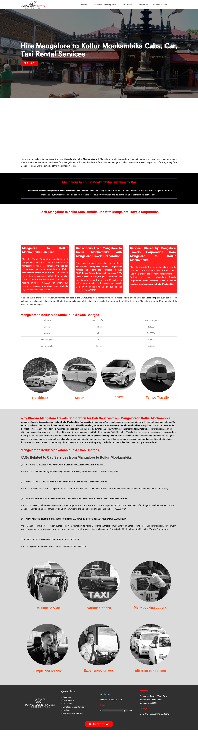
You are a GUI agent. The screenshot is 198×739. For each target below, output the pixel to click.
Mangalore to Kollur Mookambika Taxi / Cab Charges (63, 319)
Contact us (143, 4)
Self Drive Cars (160, 4)
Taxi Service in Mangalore (104, 4)
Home (84, 4)
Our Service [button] (127, 4)
